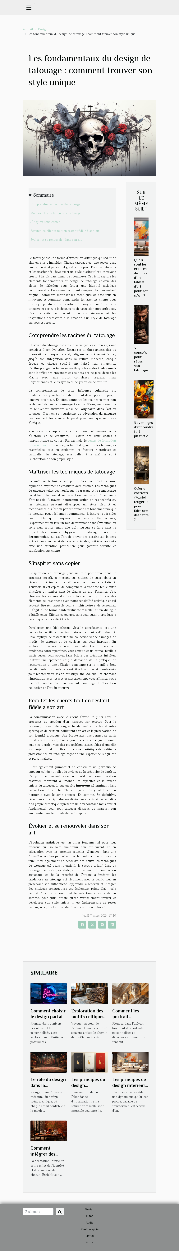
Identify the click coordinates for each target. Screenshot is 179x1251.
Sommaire (43, 195)
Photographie (90, 1229)
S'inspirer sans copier (45, 222)
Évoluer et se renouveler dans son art (56, 239)
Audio (90, 1222)
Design (43, 29)
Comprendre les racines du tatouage (55, 204)
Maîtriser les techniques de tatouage (55, 213)
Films (89, 1216)
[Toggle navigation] (29, 7)
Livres (89, 1236)
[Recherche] (38, 1211)
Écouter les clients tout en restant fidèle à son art (64, 230)
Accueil (28, 29)
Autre (89, 1242)
